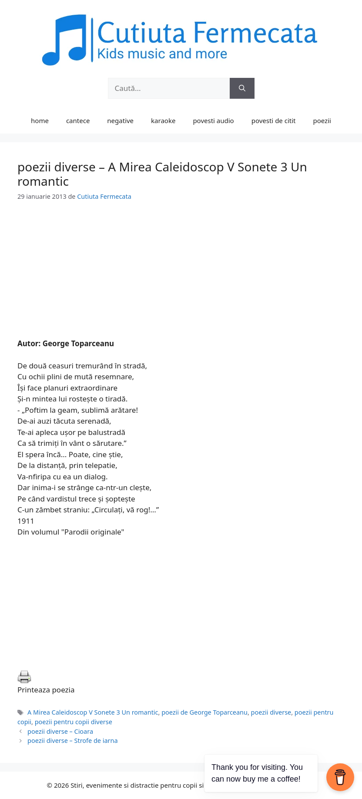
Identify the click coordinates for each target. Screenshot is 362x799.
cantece (78, 120)
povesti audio (213, 120)
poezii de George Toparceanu (204, 712)
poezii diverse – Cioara (60, 731)
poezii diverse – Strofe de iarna (72, 740)
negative (120, 120)
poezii (322, 120)
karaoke (163, 120)
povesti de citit (273, 120)
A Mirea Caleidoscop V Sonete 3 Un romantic (92, 712)
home (40, 120)
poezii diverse (271, 712)
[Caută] (242, 88)
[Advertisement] (181, 277)
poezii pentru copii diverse (73, 722)
